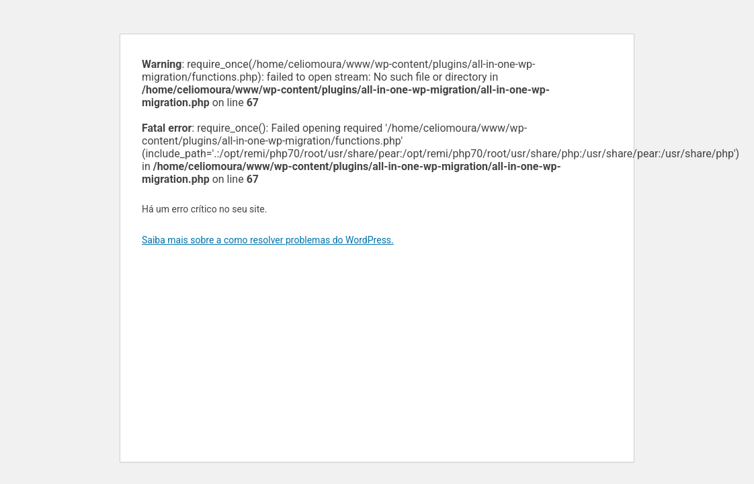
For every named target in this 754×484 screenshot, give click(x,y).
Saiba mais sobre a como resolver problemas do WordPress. (268, 240)
